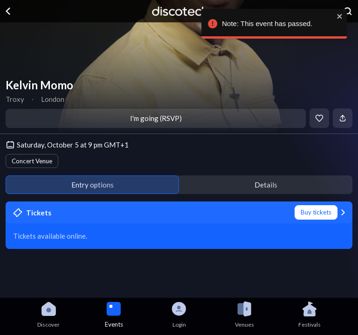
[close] (347, 16)
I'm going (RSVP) (156, 118)
